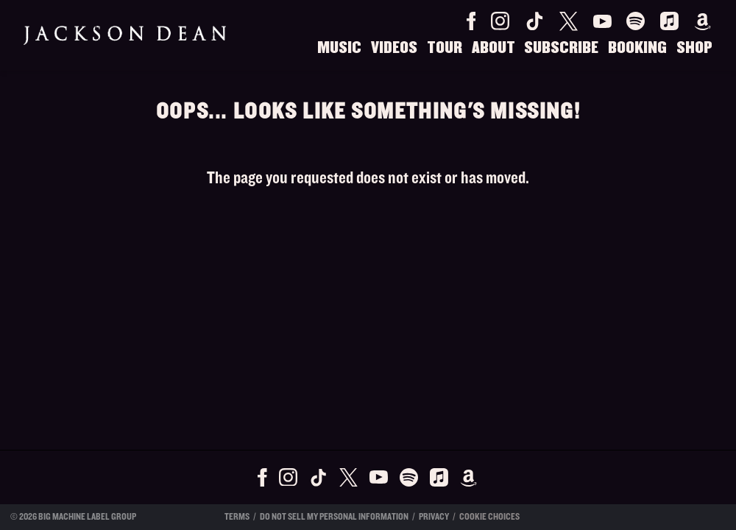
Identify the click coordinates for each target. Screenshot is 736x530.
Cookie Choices (489, 517)
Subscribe (561, 48)
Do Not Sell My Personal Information (334, 517)
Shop (694, 48)
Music (339, 48)
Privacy (434, 517)
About (493, 48)
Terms (237, 517)
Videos (394, 48)
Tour (444, 48)
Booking (637, 48)
